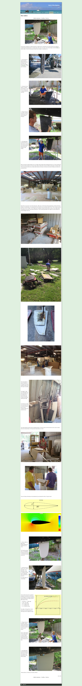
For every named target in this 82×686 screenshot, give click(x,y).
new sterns (23, 65)
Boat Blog (43, 18)
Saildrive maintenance (37, 18)
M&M (23, 684)
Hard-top (47, 18)
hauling (57, 47)
